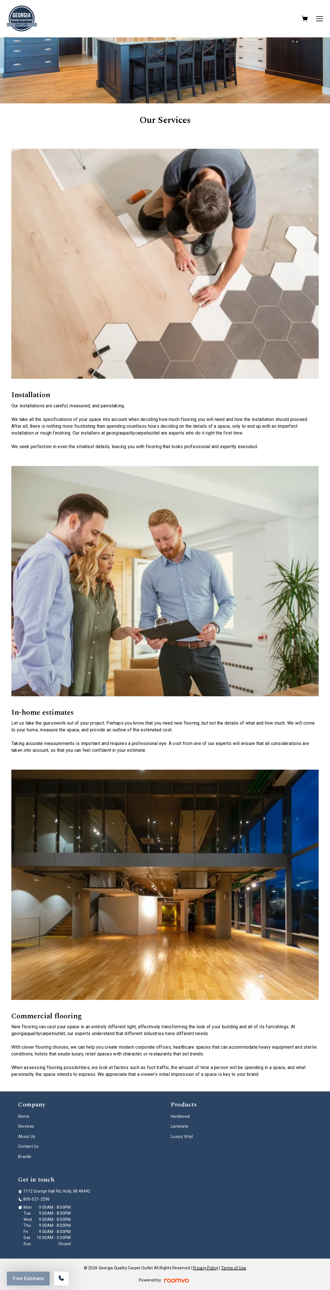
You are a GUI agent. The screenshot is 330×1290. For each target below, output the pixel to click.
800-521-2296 (36, 1199)
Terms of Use (233, 1268)
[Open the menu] (319, 19)
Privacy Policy (205, 1268)
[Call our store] (61, 1278)
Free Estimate (28, 1278)
